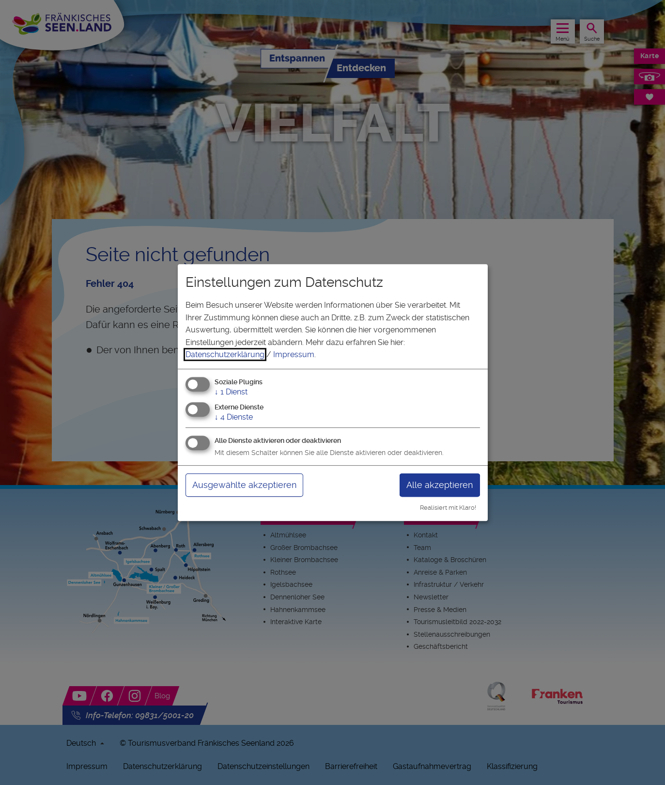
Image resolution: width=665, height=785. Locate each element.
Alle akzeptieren (439, 485)
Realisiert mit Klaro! (448, 507)
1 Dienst (231, 391)
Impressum (293, 354)
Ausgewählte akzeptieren (244, 485)
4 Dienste (234, 417)
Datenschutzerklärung (225, 354)
